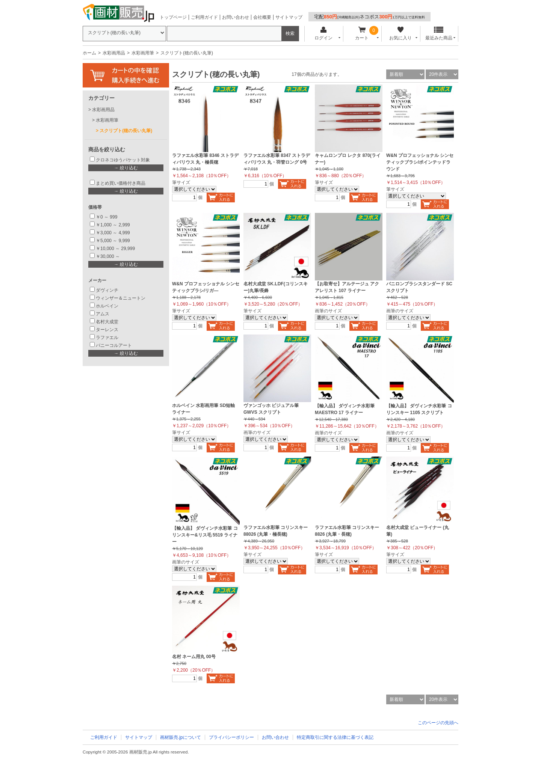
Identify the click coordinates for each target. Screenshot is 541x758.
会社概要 (262, 17)
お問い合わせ (235, 17)
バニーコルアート (114, 345)
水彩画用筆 (142, 53)
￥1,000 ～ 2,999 (113, 225)
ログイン (323, 34)
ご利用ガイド (204, 17)
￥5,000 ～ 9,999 (113, 240)
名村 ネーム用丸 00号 (194, 656)
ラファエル (107, 337)
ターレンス (107, 329)
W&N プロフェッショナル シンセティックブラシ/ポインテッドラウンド (419, 162)
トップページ (173, 17)
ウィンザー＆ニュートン (120, 298)
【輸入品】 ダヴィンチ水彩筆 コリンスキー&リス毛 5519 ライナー (205, 535)
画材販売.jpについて (180, 737)
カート (362, 34)
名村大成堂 (107, 321)
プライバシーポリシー (231, 737)
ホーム (89, 53)
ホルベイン (107, 306)
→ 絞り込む (126, 167)
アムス (102, 313)
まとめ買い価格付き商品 (120, 183)
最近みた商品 (439, 34)
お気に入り (400, 34)
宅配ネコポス (369, 17)
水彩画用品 (114, 53)
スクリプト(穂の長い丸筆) (126, 130)
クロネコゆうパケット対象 (123, 160)
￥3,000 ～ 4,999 (113, 232)
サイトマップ (288, 17)
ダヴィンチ (107, 290)
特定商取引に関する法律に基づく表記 (335, 737)
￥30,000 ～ (108, 256)
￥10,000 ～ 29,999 (115, 248)
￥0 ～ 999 (106, 217)
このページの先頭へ (438, 722)
